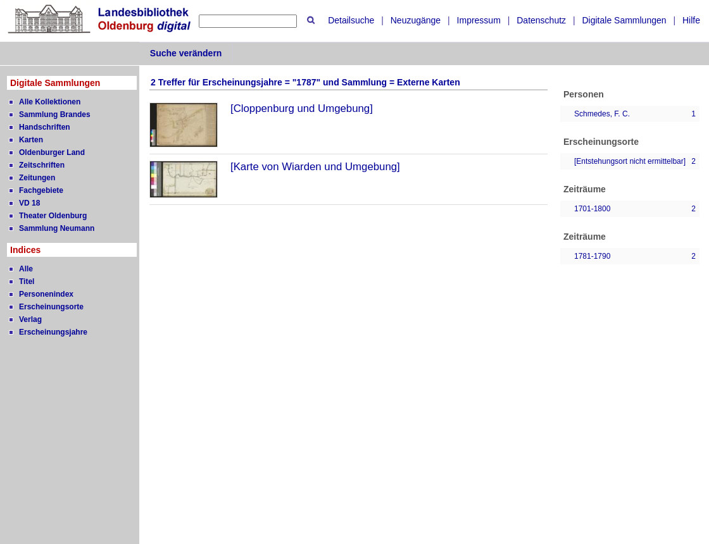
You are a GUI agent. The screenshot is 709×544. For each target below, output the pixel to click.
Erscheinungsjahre (53, 332)
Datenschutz (541, 20)
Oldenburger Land (52, 152)
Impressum (479, 20)
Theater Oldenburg (53, 215)
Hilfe (691, 20)
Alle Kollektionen (49, 101)
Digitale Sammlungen (624, 20)
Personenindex (46, 294)
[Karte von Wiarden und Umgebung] (315, 167)
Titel (26, 281)
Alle (26, 268)
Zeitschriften (42, 165)
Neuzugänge (416, 20)
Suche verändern (186, 53)
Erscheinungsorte (51, 306)
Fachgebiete (41, 190)
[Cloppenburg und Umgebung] (301, 108)
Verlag (30, 319)
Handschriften (44, 127)
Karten (31, 139)
